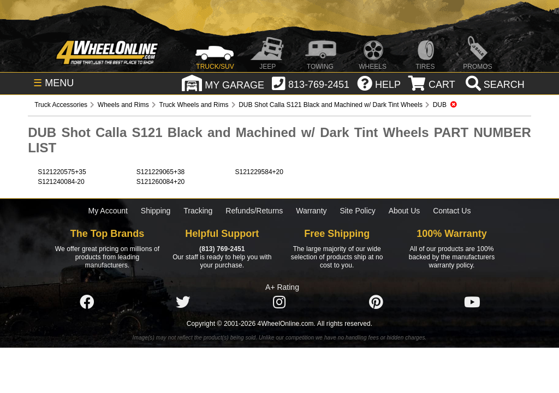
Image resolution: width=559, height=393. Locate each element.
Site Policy (357, 210)
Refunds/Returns (254, 210)
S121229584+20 (259, 172)
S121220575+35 (62, 172)
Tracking (197, 210)
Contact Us (452, 210)
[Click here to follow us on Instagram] (279, 302)
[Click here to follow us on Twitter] (183, 302)
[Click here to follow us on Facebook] (87, 302)
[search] (494, 84)
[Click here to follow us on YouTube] (472, 302)
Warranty (311, 210)
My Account (108, 210)
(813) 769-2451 (222, 249)
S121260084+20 (160, 182)
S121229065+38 (160, 172)
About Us (404, 210)
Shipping (156, 210)
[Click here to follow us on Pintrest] (376, 302)
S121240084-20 (61, 182)
